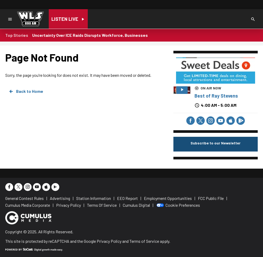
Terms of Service (144, 241)
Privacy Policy (109, 241)
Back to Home (25, 91)
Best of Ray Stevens (216, 96)
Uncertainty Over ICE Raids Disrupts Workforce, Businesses (90, 35)
